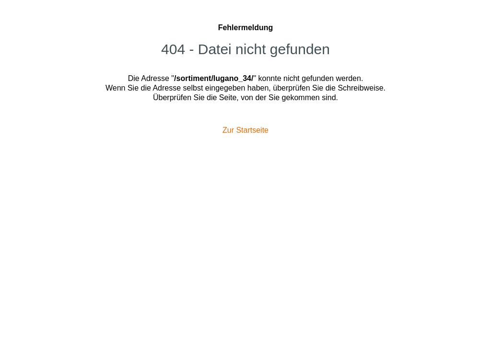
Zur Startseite (245, 130)
